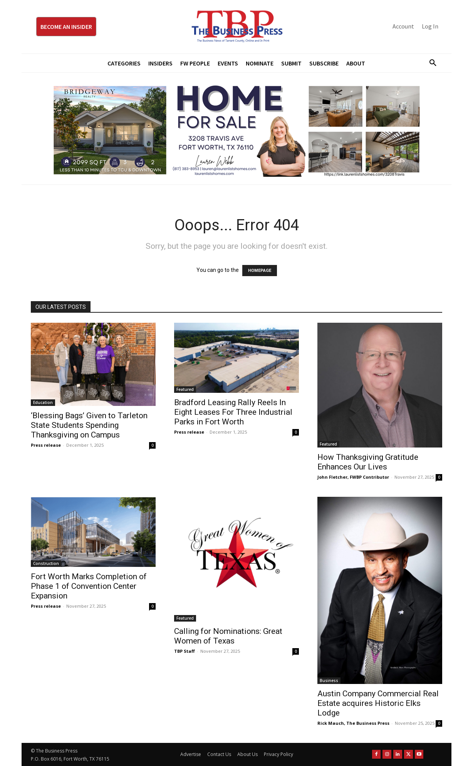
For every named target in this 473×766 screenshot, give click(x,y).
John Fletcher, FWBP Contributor (353, 477)
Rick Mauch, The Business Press (353, 723)
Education (43, 402)
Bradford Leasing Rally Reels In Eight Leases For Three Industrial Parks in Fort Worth (233, 412)
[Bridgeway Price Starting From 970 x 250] (236, 128)
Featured (185, 389)
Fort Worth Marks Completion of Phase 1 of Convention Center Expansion (89, 586)
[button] (430, 63)
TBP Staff (184, 651)
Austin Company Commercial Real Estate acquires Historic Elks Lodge (378, 703)
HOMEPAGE (259, 270)
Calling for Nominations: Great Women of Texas (228, 636)
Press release (46, 445)
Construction (46, 563)
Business (329, 680)
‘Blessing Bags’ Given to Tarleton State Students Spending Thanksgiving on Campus (89, 425)
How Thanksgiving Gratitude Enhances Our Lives (367, 462)
